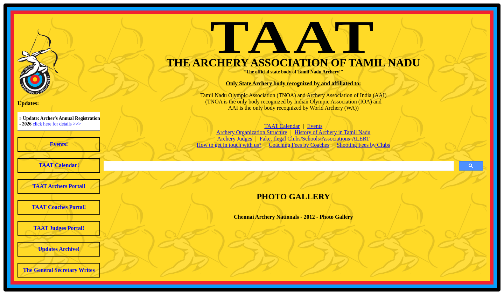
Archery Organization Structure (251, 132)
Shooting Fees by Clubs (363, 145)
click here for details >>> (57, 124)
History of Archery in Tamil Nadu (333, 132)
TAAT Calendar (282, 126)
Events (315, 126)
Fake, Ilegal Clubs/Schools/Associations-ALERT (315, 139)
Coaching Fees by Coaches (299, 145)
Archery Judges (234, 139)
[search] (278, 166)
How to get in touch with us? (229, 145)
